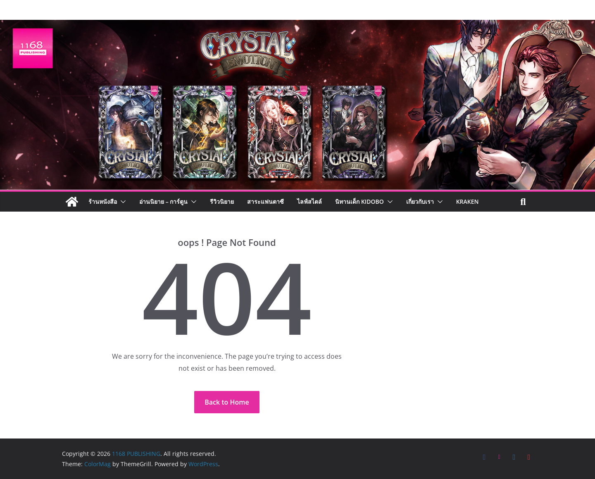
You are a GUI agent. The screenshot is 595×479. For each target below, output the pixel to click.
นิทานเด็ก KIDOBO (359, 201)
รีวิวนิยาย (222, 201)
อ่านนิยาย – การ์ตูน (163, 201)
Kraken (467, 201)
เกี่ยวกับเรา (420, 201)
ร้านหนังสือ (102, 201)
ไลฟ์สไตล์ (309, 201)
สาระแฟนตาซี (265, 201)
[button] (121, 201)
